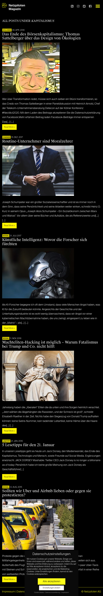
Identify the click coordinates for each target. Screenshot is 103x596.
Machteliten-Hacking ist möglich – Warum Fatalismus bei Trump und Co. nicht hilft (50, 344)
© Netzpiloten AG (91, 591)
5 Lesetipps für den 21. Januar (28, 444)
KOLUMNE (7, 30)
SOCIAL (6, 236)
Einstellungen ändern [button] (51, 588)
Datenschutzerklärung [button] (52, 592)
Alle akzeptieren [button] (51, 581)
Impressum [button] (65, 592)
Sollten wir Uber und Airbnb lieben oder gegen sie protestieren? (46, 493)
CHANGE (6, 137)
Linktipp (6, 441)
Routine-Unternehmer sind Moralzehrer (37, 141)
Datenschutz (24, 591)
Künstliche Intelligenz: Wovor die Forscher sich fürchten (44, 241)
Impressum (8, 591)
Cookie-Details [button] (39, 592)
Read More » (9, 127)
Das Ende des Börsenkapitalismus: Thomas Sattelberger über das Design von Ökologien (41, 36)
